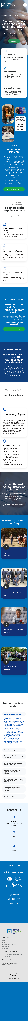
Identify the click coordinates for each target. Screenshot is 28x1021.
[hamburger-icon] (25, 5)
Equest (6, 553)
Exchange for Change (12, 593)
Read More (7, 555)
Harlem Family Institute (13, 630)
